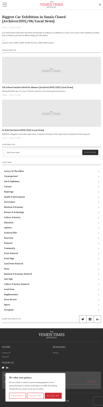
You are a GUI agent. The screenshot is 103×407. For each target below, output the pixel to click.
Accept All (53, 395)
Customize (17, 395)
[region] (35, 387)
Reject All (36, 395)
